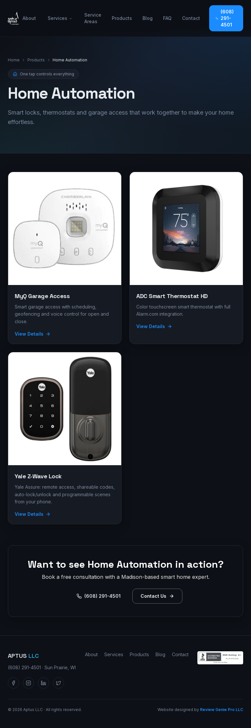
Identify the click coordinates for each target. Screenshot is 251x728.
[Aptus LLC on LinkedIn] (43, 682)
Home (14, 59)
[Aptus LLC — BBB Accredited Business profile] (220, 657)
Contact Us (157, 596)
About (29, 18)
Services (60, 18)
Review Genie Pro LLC (221, 709)
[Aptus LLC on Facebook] (13, 682)
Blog (147, 18)
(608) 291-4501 (225, 18)
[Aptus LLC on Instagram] (28, 682)
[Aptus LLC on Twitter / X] (58, 682)
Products (122, 18)
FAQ (167, 18)
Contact (191, 18)
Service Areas (92, 18)
